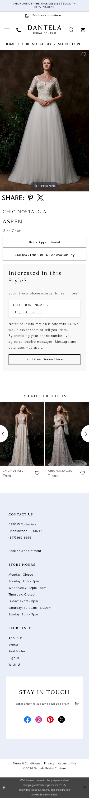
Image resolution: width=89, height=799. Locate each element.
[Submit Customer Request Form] (44, 360)
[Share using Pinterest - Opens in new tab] (30, 198)
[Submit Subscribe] (77, 704)
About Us (16, 638)
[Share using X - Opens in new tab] (41, 198)
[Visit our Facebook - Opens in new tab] (27, 721)
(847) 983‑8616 (20, 538)
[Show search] (71, 30)
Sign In (14, 658)
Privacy (49, 764)
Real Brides (17, 652)
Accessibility (67, 764)
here (54, 795)
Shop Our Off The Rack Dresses (36, 4)
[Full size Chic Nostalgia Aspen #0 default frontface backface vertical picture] (44, 120)
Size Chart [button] (12, 231)
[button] (7, 30)
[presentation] (22, 434)
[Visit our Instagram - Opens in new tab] (39, 721)
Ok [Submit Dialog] (84, 788)
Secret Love (69, 44)
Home (10, 44)
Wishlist (14, 665)
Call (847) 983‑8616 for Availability (45, 255)
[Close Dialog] (4, 788)
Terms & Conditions (26, 764)
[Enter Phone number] (42, 313)
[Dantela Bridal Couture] (44, 29)
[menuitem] (7, 30)
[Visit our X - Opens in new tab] (61, 721)
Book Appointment (44, 242)
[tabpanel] (44, 120)
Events (14, 645)
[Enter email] (44, 704)
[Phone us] (18, 30)
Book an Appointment (25, 551)
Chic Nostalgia (37, 44)
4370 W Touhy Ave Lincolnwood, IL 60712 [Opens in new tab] (25, 528)
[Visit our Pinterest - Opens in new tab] (50, 721)
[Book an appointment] (44, 16)
